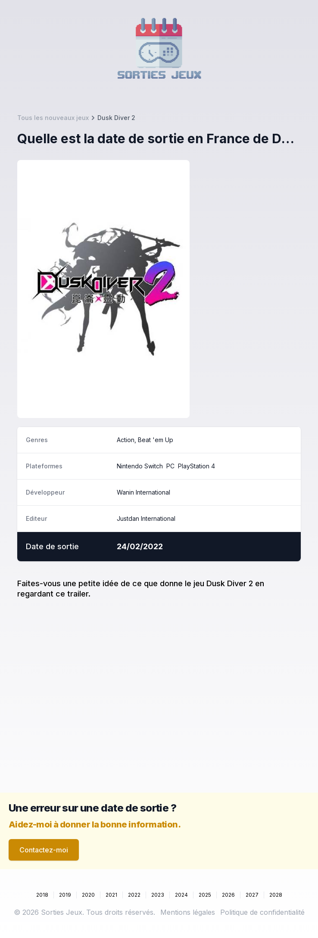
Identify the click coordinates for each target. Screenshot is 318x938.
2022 (134, 895)
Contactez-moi (43, 850)
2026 (228, 895)
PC (170, 466)
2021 (111, 895)
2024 (181, 895)
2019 (65, 895)
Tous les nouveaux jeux (53, 117)
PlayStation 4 (196, 466)
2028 (275, 895)
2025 (205, 895)
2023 (157, 895)
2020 (88, 895)
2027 (252, 895)
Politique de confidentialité (262, 912)
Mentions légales (187, 912)
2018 (42, 895)
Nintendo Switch (140, 466)
